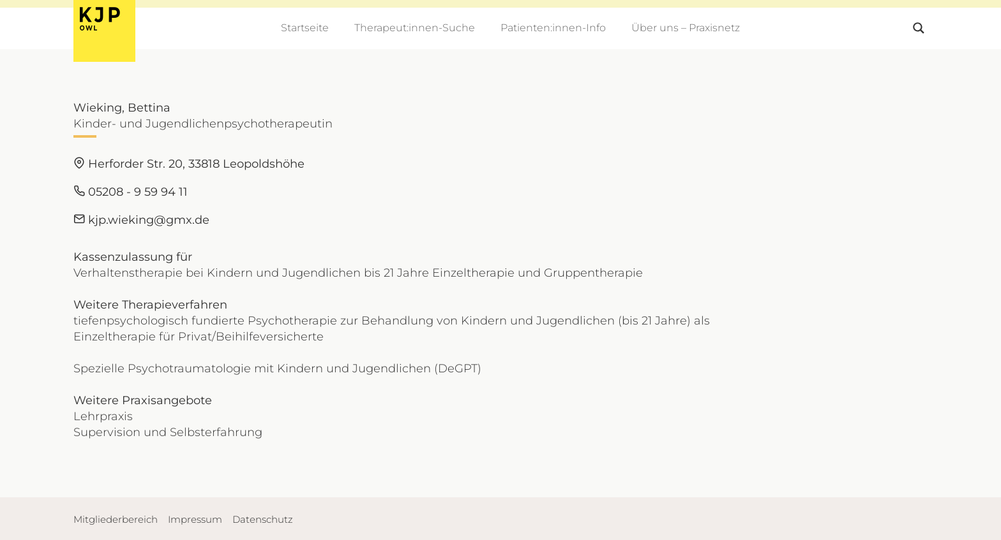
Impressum (195, 519)
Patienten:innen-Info (553, 28)
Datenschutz (262, 519)
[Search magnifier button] (919, 28)
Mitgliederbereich (115, 519)
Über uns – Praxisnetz (685, 28)
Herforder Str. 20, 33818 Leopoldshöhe (189, 164)
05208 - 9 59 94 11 (130, 192)
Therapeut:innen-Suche (414, 28)
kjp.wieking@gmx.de (141, 220)
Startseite (305, 28)
